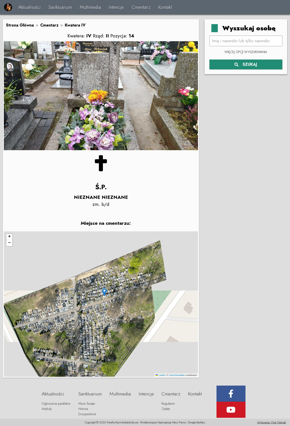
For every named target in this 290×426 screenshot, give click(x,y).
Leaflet (160, 375)
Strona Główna (20, 25)
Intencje (116, 7)
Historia (83, 408)
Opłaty (166, 408)
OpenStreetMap (177, 375)
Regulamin (168, 403)
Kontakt (165, 7)
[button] (104, 292)
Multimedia (90, 7)
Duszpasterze (87, 414)
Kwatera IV (75, 25)
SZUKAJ (245, 64)
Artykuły (47, 408)
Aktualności (29, 7)
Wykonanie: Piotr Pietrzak (271, 422)
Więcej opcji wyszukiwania (246, 52)
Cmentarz (141, 7)
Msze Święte (86, 403)
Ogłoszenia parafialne (56, 403)
